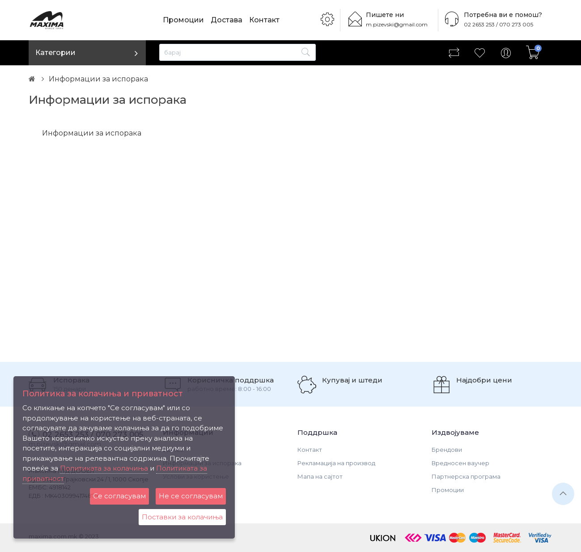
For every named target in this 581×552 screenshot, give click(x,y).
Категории (55, 52)
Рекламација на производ (336, 463)
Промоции (183, 20)
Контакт (264, 20)
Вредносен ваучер (460, 463)
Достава (226, 20)
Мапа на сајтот (320, 476)
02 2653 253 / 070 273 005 (498, 24)
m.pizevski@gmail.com (397, 24)
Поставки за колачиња (182, 517)
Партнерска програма (466, 476)
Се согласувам (119, 496)
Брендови (447, 449)
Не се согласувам (191, 496)
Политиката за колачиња (104, 468)
